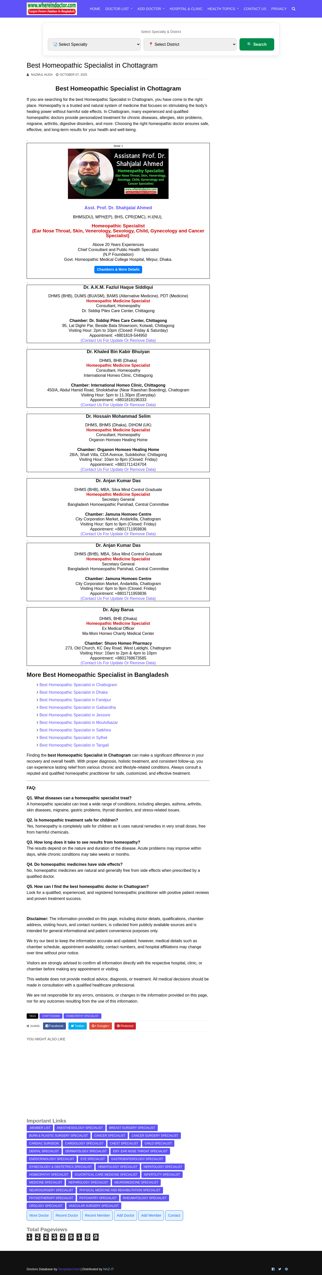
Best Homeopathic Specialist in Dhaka (73, 692)
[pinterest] (125, 1026)
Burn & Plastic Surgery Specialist (58, 1135)
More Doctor (39, 1215)
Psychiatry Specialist (98, 1198)
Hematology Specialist (117, 1167)
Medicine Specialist (45, 1182)
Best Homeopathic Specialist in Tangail (74, 745)
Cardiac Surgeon (44, 1143)
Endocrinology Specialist (51, 1159)
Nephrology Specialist (88, 1182)
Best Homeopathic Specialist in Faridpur (75, 700)
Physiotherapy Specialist (51, 1198)
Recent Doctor (67, 1215)
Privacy (279, 9)
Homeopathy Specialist (82, 1016)
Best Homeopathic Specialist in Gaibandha (77, 707)
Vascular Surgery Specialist (94, 1206)
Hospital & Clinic (186, 9)
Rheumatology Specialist (145, 1198)
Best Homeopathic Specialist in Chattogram (78, 685)
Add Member (151, 1215)
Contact (174, 1215)
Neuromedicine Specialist (136, 1182)
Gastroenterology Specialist (137, 1159)
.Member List (40, 1128)
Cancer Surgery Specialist (155, 1135)
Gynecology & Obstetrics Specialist (60, 1167)
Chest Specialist (124, 1143)
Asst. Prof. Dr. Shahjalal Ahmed (118, 207)
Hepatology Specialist (163, 1167)
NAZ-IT (108, 1269)
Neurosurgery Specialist (51, 1190)
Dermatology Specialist (86, 1151)
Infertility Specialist (162, 1174)
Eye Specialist (92, 1159)
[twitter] (77, 1026)
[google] (100, 1026)
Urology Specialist (46, 1206)
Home (95, 9)
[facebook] (54, 1026)
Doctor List (117, 9)
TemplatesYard (69, 1269)
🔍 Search (257, 44)
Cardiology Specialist (84, 1143)
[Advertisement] (118, 1082)
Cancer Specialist (109, 1135)
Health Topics (221, 9)
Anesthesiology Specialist (80, 1128)
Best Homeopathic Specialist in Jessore (74, 715)
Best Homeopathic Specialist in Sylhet (73, 737)
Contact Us (255, 9)
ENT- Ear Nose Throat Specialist (140, 1151)
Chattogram (51, 1016)
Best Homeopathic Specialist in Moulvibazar (78, 722)
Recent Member (97, 1215)
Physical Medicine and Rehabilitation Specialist (119, 1190)
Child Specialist (158, 1143)
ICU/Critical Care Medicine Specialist (106, 1174)
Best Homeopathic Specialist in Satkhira (75, 730)
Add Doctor (149, 9)
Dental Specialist (44, 1151)
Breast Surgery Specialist (132, 1128)
